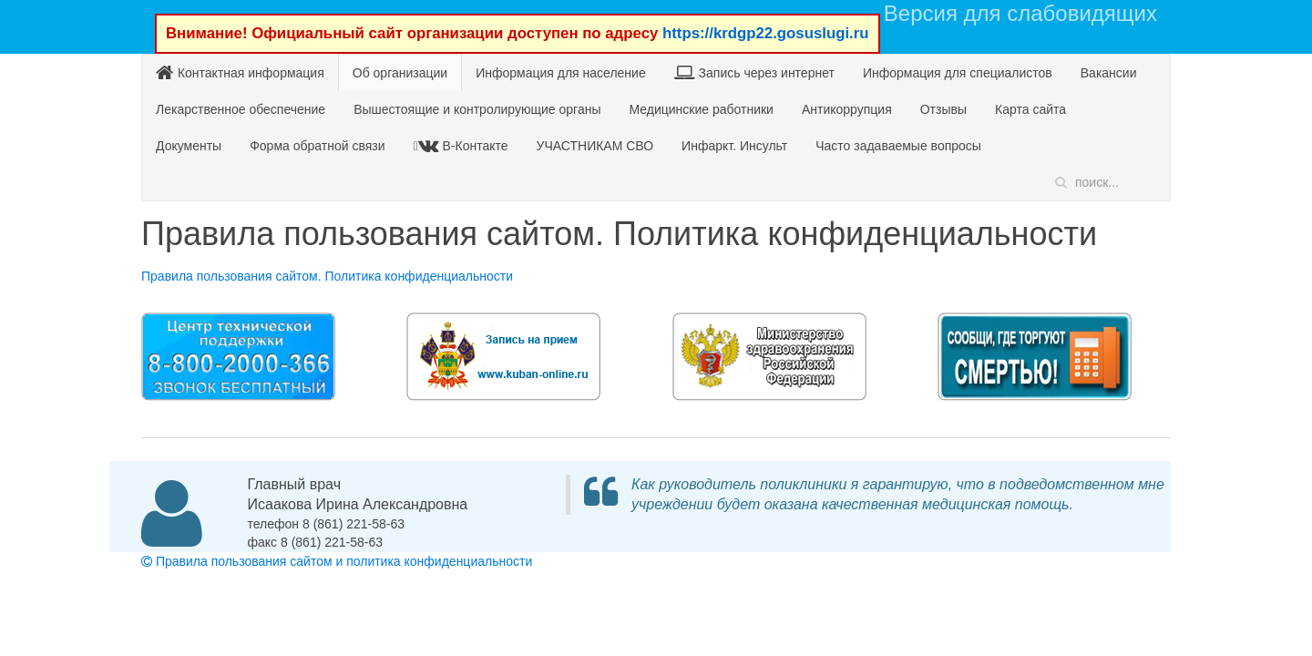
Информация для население (561, 73)
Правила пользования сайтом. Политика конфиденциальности (327, 276)
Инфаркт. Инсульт (734, 145)
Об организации (400, 73)
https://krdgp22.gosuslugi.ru (765, 33)
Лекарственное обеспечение (240, 109)
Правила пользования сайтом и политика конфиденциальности (336, 561)
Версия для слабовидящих (1020, 13)
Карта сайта (1030, 109)
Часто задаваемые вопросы (898, 145)
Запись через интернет (754, 72)
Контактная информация (240, 72)
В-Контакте (463, 145)
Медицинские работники (701, 109)
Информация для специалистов (957, 73)
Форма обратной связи (317, 145)
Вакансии (1109, 73)
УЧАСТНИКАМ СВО (595, 145)
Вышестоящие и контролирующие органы (477, 109)
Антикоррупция (847, 109)
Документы (188, 145)
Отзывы (943, 109)
